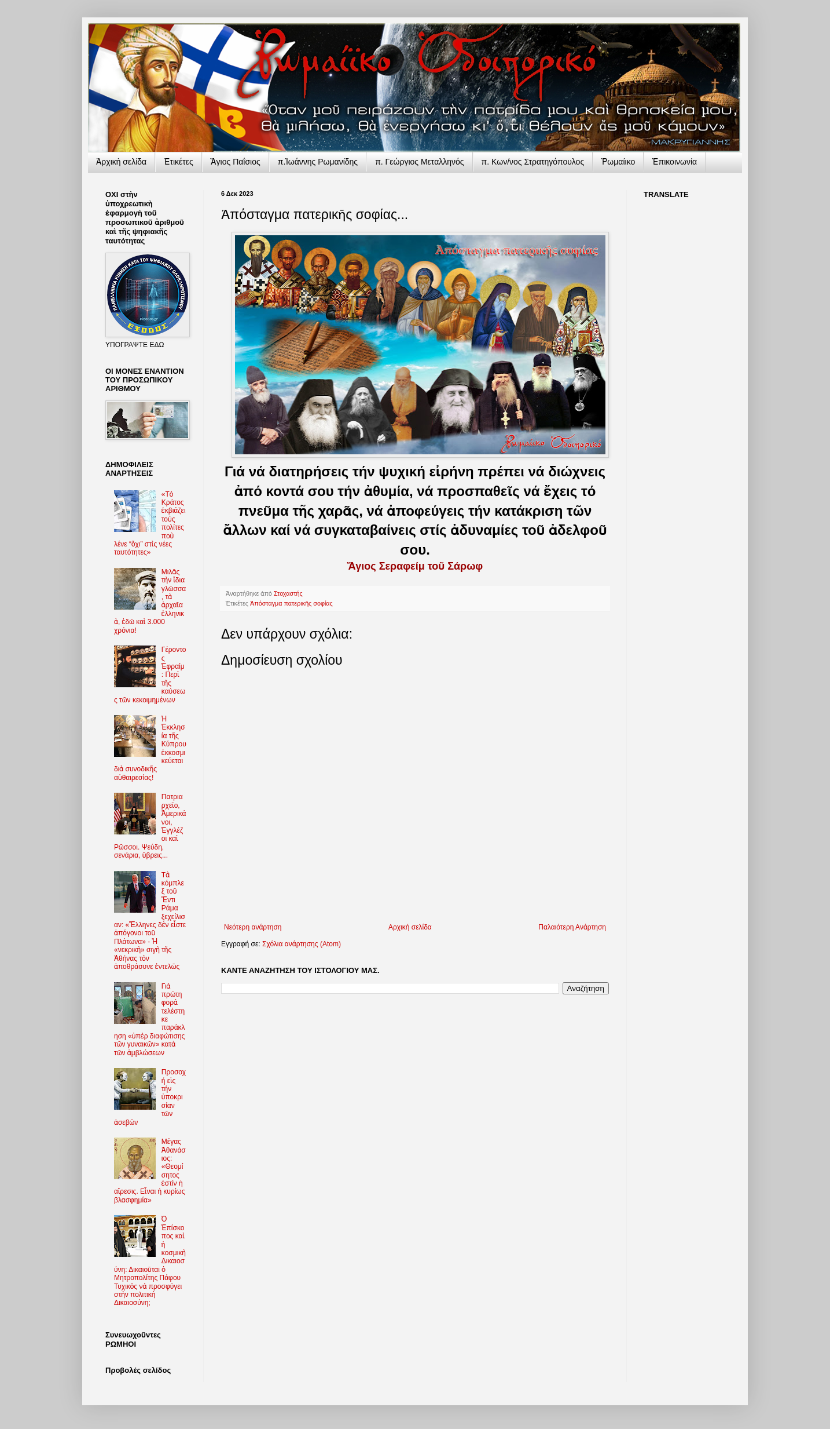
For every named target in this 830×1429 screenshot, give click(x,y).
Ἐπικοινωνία (674, 161)
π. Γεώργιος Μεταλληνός (419, 161)
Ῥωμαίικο (618, 161)
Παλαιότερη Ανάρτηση (572, 927)
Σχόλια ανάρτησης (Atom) (301, 944)
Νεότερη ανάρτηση (252, 927)
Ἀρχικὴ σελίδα (121, 161)
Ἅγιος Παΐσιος (235, 161)
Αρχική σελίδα (410, 927)
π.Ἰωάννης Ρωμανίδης (318, 161)
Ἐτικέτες (178, 161)
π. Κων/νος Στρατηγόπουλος (533, 161)
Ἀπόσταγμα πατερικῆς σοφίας (291, 603)
